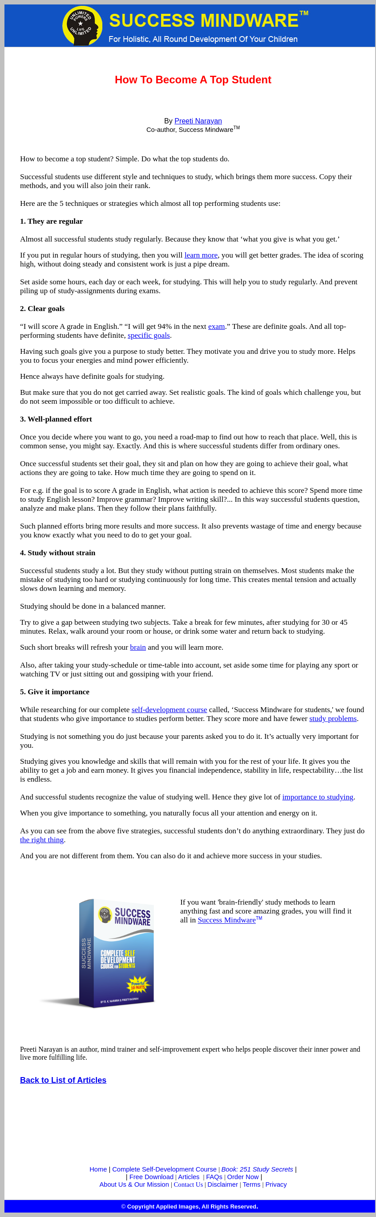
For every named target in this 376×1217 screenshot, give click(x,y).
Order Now (243, 1176)
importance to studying (317, 797)
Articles (188, 1176)
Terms (251, 1184)
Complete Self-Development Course (164, 1169)
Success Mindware (226, 920)
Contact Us (188, 1184)
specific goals (149, 335)
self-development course (169, 709)
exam (216, 326)
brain (138, 647)
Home (98, 1169)
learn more (201, 255)
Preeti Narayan (198, 121)
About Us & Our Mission (134, 1184)
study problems (332, 718)
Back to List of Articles (63, 1080)
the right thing (42, 840)
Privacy (276, 1184)
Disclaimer (222, 1184)
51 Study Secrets (268, 1169)
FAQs (214, 1176)
